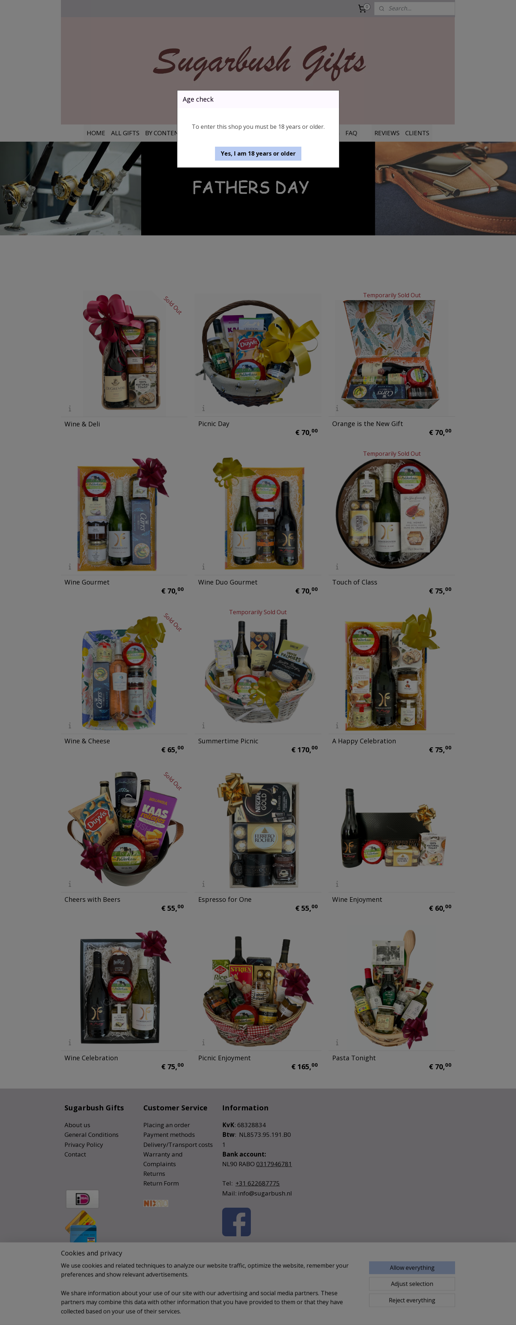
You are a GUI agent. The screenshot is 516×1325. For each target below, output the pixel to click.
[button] (258, 153)
